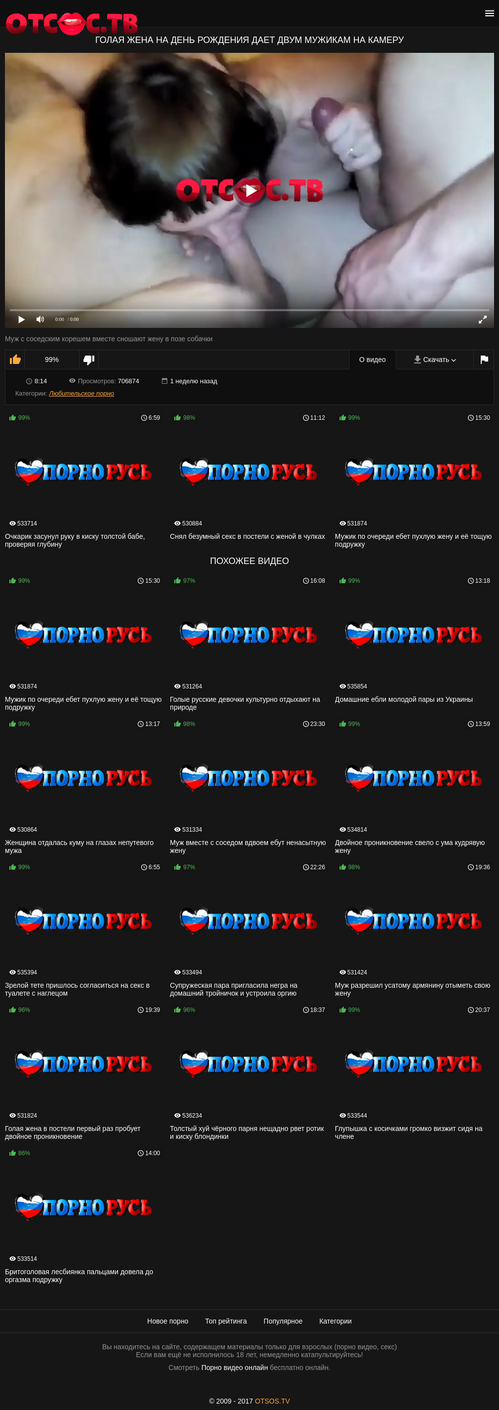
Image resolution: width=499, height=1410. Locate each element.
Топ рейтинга (226, 1321)
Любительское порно (81, 393)
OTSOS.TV (272, 1401)
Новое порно (167, 1321)
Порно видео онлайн (234, 1367)
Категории (335, 1321)
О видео (372, 359)
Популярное (283, 1321)
